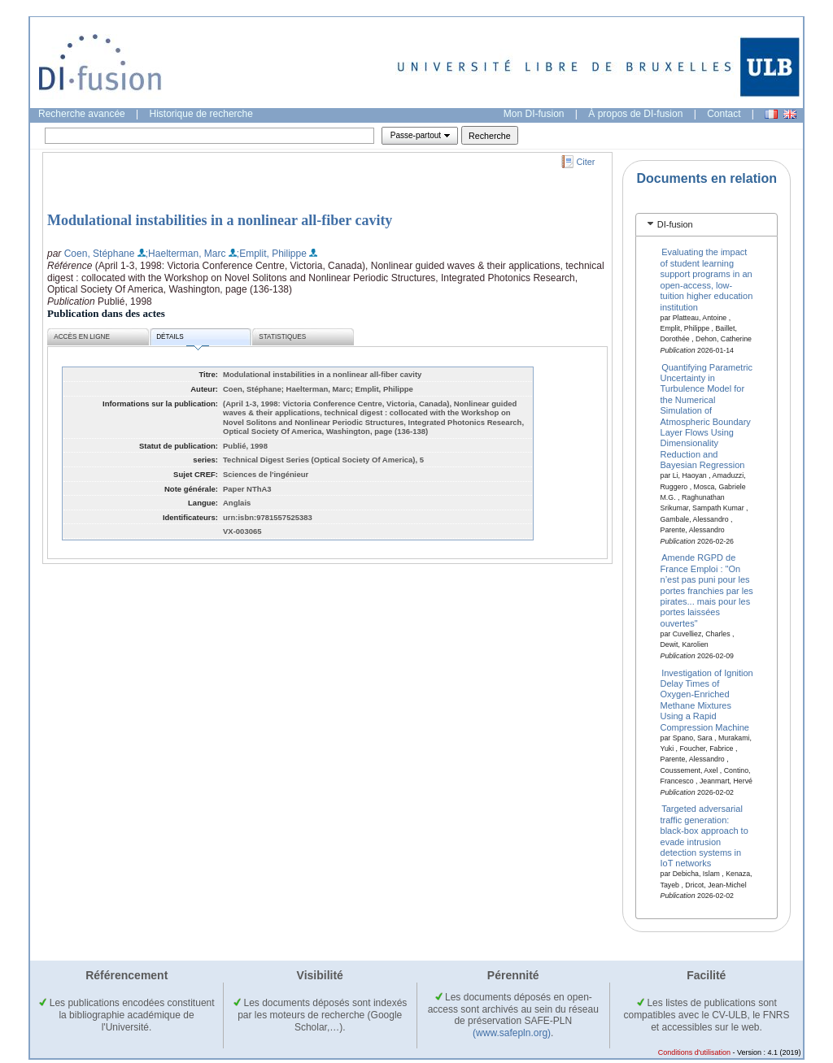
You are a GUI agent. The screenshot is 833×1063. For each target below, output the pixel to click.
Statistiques (282, 337)
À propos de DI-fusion (635, 113)
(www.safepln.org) (512, 1033)
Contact (723, 113)
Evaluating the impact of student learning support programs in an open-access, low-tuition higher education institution (707, 279)
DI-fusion (675, 224)
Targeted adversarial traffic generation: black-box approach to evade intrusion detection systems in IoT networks (704, 836)
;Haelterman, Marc (186, 253)
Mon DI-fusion (534, 113)
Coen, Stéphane (99, 253)
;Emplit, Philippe (272, 253)
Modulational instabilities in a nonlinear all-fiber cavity (219, 220)
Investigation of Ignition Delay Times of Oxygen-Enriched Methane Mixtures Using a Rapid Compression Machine (707, 699)
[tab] (706, 224)
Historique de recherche (201, 113)
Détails (182, 339)
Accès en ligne (82, 337)
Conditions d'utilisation (694, 1052)
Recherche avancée (81, 113)
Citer (586, 162)
